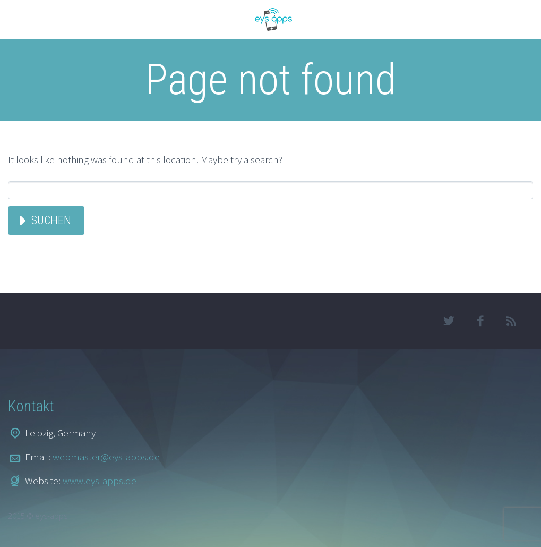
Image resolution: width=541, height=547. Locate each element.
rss (512, 321)
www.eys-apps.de (99, 480)
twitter (449, 321)
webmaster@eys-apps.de (106, 456)
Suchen (51, 220)
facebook (480, 321)
